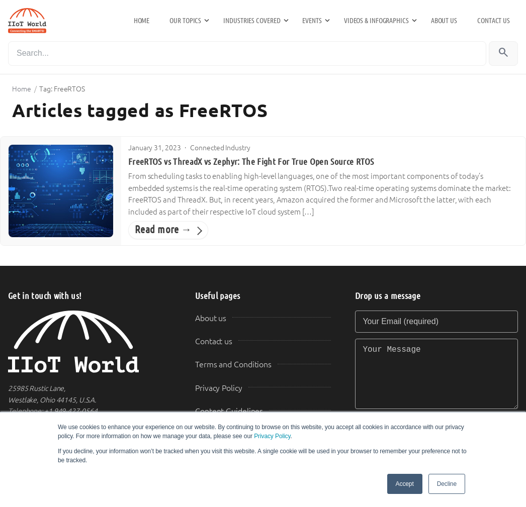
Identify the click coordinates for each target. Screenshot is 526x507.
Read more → (163, 230)
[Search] (247, 53)
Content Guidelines (229, 411)
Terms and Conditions (233, 364)
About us (444, 21)
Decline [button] (447, 483)
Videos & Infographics (376, 21)
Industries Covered (251, 21)
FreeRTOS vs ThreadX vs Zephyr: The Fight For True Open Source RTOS (251, 162)
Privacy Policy (272, 436)
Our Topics (185, 21)
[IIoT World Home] (89, 342)
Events (311, 21)
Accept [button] (405, 483)
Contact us (493, 21)
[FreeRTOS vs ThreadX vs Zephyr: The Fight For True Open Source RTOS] (61, 191)
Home (142, 21)
